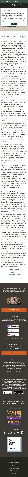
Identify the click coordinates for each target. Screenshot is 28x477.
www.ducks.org (12, 266)
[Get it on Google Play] (18, 392)
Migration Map (6, 1)
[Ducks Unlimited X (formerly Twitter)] (7, 432)
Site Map (14, 473)
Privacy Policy (14, 471)
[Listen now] (13, 326)
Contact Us (14, 465)
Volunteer (15, 1)
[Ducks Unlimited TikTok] (15, 432)
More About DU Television (14, 371)
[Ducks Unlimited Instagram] (11, 432)
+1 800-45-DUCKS (14, 462)
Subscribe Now (14, 309)
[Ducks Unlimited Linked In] (22, 432)
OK (14, 23)
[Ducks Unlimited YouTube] (18, 432)
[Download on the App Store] (7, 392)
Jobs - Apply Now (14, 468)
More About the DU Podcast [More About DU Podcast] (14, 338)
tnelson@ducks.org (14, 274)
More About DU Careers (14, 408)
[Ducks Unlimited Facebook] (4, 432)
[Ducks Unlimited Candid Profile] (14, 444)
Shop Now (14, 353)
